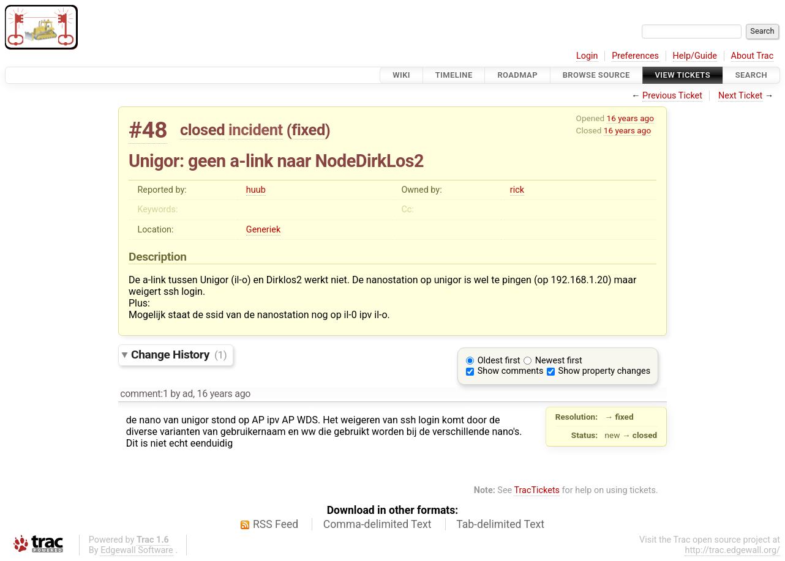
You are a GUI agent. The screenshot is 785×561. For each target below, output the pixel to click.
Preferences (635, 56)
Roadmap (517, 75)
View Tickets (682, 75)
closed (202, 130)
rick (517, 190)
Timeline (454, 75)
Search (751, 75)
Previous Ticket (672, 96)
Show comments (511, 371)
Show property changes (604, 371)
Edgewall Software (136, 550)
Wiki (401, 75)
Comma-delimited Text (377, 524)
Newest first (558, 360)
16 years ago (630, 118)
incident (255, 130)
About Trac (752, 56)
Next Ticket (740, 96)
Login (587, 56)
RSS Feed (275, 524)
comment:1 (144, 393)
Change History (179, 354)
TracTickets (537, 490)
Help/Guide (695, 56)
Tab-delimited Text (500, 524)
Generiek (263, 230)
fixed (308, 130)
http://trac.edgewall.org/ (732, 550)
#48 (148, 130)
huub (256, 190)
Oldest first (499, 360)
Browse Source (596, 75)
